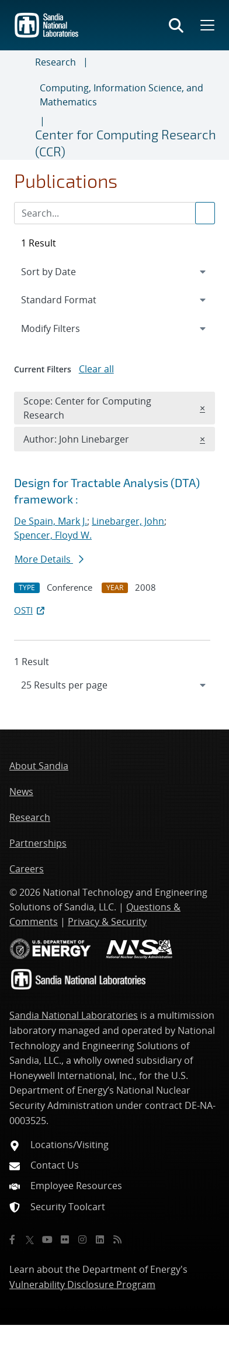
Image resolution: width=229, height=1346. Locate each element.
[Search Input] (114, 213)
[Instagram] (82, 1239)
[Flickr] (65, 1239)
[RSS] (117, 1239)
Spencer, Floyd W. (53, 535)
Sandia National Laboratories (73, 1015)
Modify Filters (66, 328)
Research (55, 62)
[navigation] (114, 685)
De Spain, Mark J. (50, 521)
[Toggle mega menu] (206, 25)
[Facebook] (12, 1239)
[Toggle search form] (176, 25)
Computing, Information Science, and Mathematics (121, 94)
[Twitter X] (30, 1239)
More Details (49, 559)
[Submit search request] (205, 213)
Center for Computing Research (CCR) (125, 142)
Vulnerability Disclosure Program (82, 1284)
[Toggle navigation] (22, 105)
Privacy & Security (107, 921)
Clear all (96, 368)
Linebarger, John (128, 521)
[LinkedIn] (100, 1239)
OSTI (30, 610)
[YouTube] (47, 1239)
